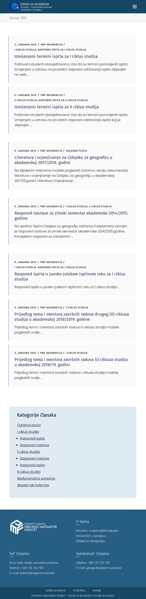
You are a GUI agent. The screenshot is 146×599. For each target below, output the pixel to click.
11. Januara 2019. (25, 44)
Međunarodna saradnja (36, 478)
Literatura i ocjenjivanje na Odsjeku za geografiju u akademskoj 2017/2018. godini (63, 160)
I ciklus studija (25, 49)
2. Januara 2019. (25, 353)
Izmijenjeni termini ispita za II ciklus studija (56, 106)
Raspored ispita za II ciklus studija (63, 100)
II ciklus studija (25, 100)
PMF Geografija (52, 44)
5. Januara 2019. (25, 150)
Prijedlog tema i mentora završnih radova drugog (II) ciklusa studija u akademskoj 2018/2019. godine (71, 317)
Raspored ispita (32, 438)
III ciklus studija (28, 472)
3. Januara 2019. (25, 307)
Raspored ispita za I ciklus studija (62, 49)
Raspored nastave (34, 445)
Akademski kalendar (33, 485)
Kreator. (110, 595)
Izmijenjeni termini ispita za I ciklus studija (56, 56)
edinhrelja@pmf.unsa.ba (37, 573)
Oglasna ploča (76, 150)
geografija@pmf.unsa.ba (103, 568)
